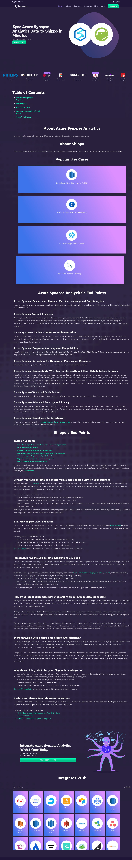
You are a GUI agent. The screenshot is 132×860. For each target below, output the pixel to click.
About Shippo (21, 104)
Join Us (112, 839)
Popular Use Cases (23, 107)
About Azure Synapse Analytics (24, 99)
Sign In (116, 2)
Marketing (40, 837)
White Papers (114, 829)
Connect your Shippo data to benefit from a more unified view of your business (42, 354)
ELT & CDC (40, 832)
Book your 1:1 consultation (23, 598)
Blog (73, 827)
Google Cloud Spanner (81, 482)
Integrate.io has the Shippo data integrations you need (34, 359)
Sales (38, 839)
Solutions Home (42, 827)
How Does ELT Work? (25, 625)
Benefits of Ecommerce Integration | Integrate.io (34, 628)
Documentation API (78, 839)
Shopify (92, 482)
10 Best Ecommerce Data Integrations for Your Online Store (38, 622)
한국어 (112, 851)
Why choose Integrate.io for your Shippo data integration (35, 368)
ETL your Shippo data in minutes (27, 357)
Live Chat (75, 829)
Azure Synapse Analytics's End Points (28, 112)
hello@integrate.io (20, 832)
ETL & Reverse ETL (43, 829)
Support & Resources (79, 832)
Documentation (77, 837)
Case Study (47, 70)
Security (75, 842)
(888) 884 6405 (17, 2)
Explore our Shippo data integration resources (32, 371)
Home (57, 6)
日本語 (112, 848)
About (111, 834)
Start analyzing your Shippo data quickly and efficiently (34, 365)
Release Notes (41, 847)
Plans (96, 6)
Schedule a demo (20, 458)
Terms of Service (115, 858)
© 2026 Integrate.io (18, 858)
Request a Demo (19, 42)
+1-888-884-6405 (20, 837)
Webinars (113, 832)
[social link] (13, 841)
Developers (40, 844)
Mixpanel (107, 482)
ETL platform (34, 393)
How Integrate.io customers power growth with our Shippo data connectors (41, 362)
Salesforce (99, 482)
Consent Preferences (79, 852)
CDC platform (29, 380)
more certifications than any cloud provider (55, 331)
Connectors (87, 6)
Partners (112, 837)
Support (39, 842)
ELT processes (115, 435)
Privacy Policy (76, 847)
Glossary (75, 849)
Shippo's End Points (23, 117)
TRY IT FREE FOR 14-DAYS (48, 669)
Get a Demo (114, 6)
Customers (113, 827)
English (112, 846)
